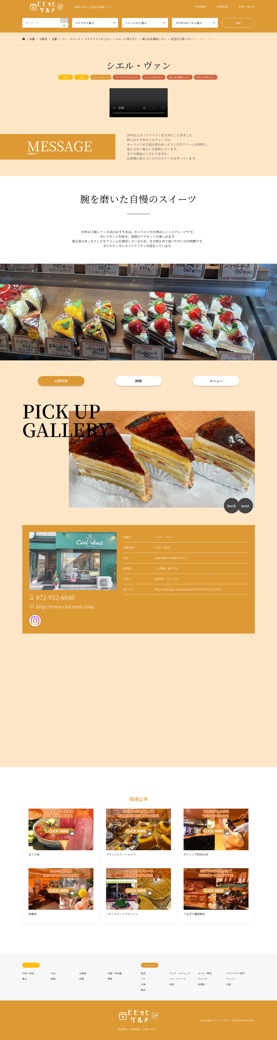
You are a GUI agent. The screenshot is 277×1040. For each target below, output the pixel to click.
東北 (24, 978)
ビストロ (202, 978)
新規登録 (222, 7)
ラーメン (231, 978)
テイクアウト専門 (235, 973)
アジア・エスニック (179, 973)
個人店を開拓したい (179, 77)
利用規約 (200, 7)
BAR (143, 973)
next (245, 505)
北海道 (82, 973)
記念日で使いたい (205, 77)
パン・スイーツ (101, 77)
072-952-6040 (55, 597)
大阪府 (65, 77)
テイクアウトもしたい (126, 77)
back (231, 505)
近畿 (81, 77)
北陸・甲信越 (115, 973)
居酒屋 (201, 984)
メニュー (216, 380)
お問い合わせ (247, 7)
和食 (171, 984)
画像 (138, 380)
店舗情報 (61, 380)
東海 (53, 978)
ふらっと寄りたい (153, 77)
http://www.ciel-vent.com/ (65, 606)
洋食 (228, 984)
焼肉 (143, 989)
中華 (143, 984)
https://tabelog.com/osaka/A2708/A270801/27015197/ (188, 589)
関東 (110, 978)
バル (143, 978)
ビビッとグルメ (223, 1020)
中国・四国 (28, 973)
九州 (53, 973)
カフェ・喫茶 (205, 973)
